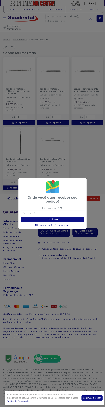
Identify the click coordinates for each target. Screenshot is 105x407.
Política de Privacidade (18, 401)
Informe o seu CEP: (52, 208)
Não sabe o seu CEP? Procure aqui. (52, 225)
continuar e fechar (92, 398)
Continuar (52, 219)
